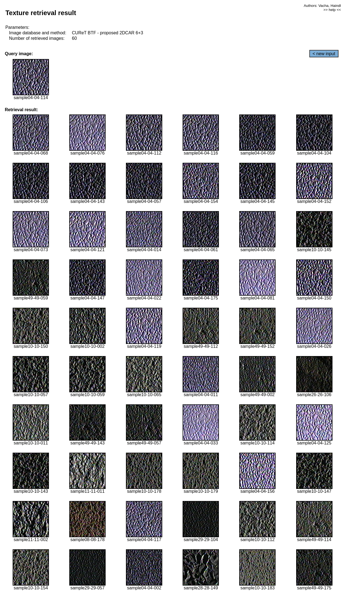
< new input (324, 53)
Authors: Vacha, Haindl (322, 6)
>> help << (332, 10)
